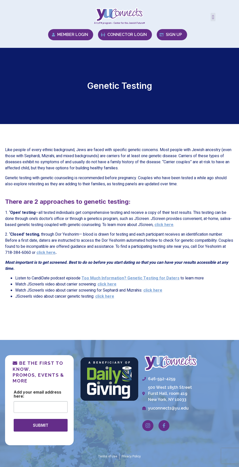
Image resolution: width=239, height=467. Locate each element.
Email (38, 392)
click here (45, 253)
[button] (213, 17)
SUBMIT (40, 425)
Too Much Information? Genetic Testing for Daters (131, 278)
